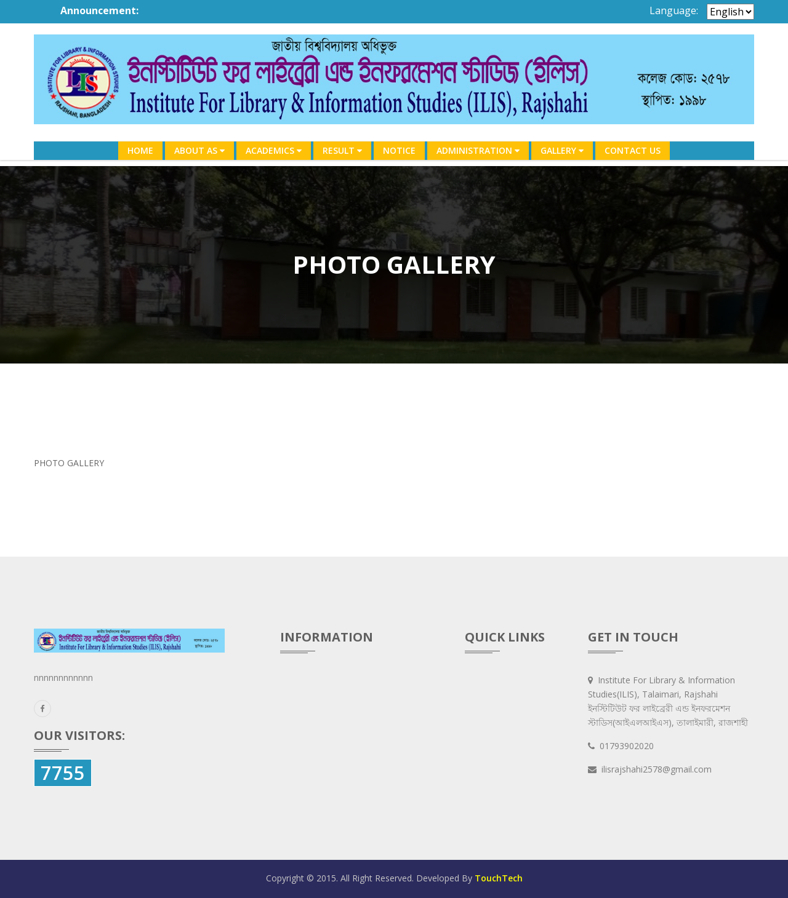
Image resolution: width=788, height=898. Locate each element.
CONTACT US (633, 150)
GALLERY (562, 150)
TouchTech (499, 878)
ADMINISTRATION (478, 150)
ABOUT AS (199, 150)
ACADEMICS (274, 150)
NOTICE (399, 150)
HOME (140, 150)
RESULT (342, 150)
